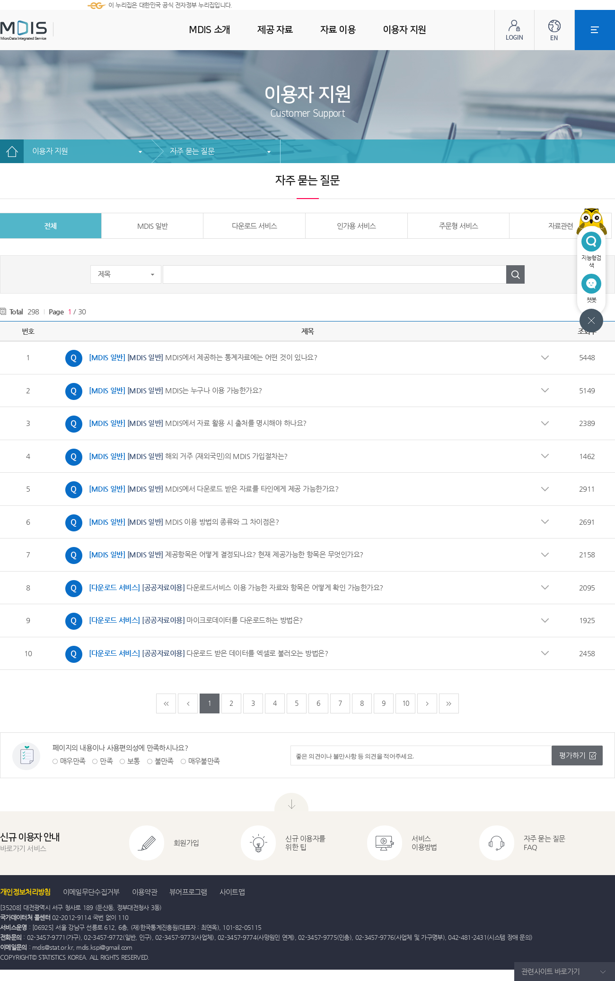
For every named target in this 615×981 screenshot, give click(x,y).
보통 (133, 761)
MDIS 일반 (152, 226)
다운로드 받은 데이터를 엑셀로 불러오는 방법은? (194, 654)
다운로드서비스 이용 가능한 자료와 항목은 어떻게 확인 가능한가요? (222, 588)
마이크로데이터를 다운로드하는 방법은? (182, 621)
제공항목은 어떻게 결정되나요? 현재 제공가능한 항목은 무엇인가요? (212, 555)
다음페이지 (427, 703)
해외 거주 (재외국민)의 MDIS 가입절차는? (174, 457)
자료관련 (560, 226)
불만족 (164, 761)
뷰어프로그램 (188, 892)
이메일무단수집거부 (91, 892)
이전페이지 (188, 703)
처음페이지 (166, 703)
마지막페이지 (449, 703)
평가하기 (572, 755)
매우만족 (72, 761)
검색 (515, 274)
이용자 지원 (50, 151)
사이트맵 (232, 892)
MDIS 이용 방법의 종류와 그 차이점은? (170, 522)
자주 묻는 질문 (192, 151)
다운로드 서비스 (254, 226)
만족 (106, 761)
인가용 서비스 (356, 226)
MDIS (47, 30)
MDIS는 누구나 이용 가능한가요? (161, 391)
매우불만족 (204, 761)
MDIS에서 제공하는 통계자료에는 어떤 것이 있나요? (189, 358)
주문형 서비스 (458, 226)
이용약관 (144, 892)
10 (405, 703)
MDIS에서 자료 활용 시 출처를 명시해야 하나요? (184, 424)
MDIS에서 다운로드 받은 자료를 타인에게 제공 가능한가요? (199, 489)
